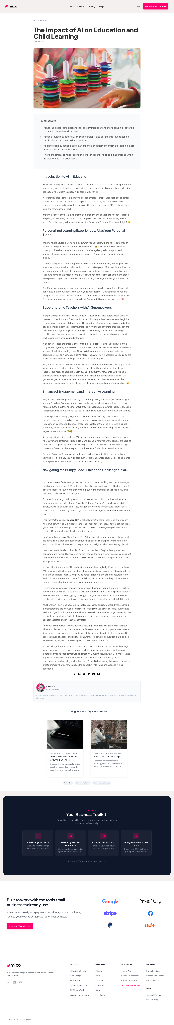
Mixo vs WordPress (129, 980)
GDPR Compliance (78, 985)
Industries (99, 985)
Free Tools (100, 995)
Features (74, 964)
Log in (137, 6)
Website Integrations (79, 995)
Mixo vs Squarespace (130, 975)
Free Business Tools (87, 810)
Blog (35, 20)
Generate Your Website (155, 6)
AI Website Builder (78, 971)
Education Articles (82, 783)
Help (97, 975)
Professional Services (155, 975)
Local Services (152, 980)
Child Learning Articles (102, 783)
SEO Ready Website (79, 990)
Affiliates (99, 980)
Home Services (153, 971)
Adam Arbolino (52, 686)
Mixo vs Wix (126, 971)
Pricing (98, 971)
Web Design (75, 975)
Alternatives (126, 964)
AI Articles (43, 20)
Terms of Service (153, 995)
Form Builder (76, 980)
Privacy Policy (152, 999)
